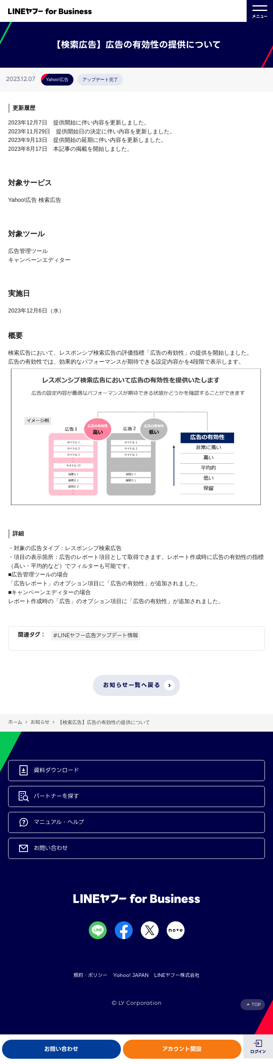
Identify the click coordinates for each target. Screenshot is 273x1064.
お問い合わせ (61, 1049)
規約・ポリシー (90, 975)
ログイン (258, 1051)
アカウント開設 (182, 1049)
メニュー (260, 11)
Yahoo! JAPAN (130, 975)
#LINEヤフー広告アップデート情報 (95, 635)
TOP (256, 1004)
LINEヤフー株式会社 (177, 975)
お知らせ (39, 722)
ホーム (15, 722)
